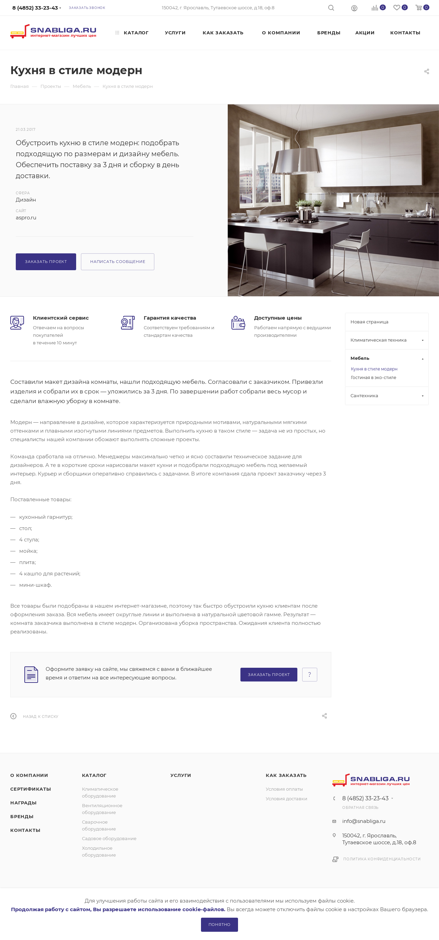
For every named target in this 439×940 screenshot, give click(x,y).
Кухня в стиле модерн (374, 368)
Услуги (180, 775)
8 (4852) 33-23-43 (365, 798)
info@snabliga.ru (363, 821)
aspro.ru (26, 217)
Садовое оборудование (109, 838)
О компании (29, 775)
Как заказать (286, 775)
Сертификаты (30, 789)
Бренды (22, 816)
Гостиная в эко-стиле (373, 377)
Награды (23, 802)
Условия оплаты (284, 789)
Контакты (25, 830)
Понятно (220, 924)
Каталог (94, 775)
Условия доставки (286, 798)
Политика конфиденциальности (382, 859)
